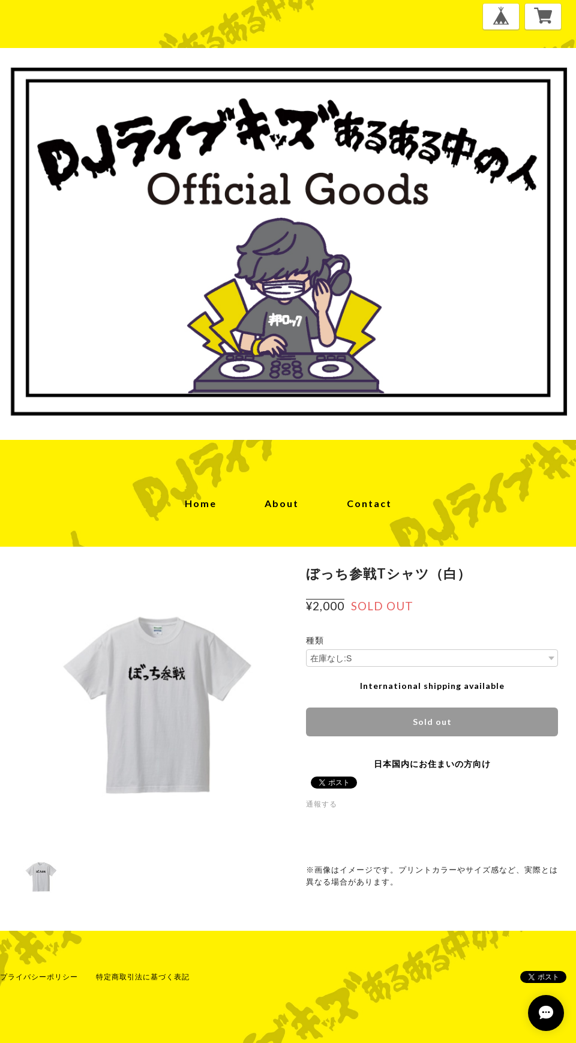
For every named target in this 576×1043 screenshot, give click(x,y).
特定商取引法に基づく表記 (143, 976)
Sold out (432, 722)
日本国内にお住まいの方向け (432, 764)
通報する (321, 803)
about (282, 503)
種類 (315, 640)
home (201, 503)
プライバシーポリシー (39, 976)
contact (369, 503)
